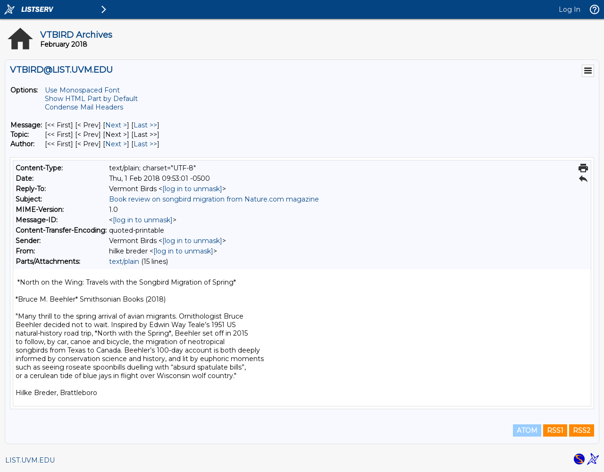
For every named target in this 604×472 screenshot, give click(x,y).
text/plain (124, 261)
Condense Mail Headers (84, 107)
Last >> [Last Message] (145, 125)
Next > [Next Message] (116, 125)
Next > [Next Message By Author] (116, 144)
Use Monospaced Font (82, 90)
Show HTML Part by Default (91, 98)
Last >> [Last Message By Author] (145, 144)
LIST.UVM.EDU (30, 460)
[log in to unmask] (192, 189)
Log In (569, 9)
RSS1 (555, 430)
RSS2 (581, 430)
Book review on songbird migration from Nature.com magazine (214, 199)
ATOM (527, 430)
